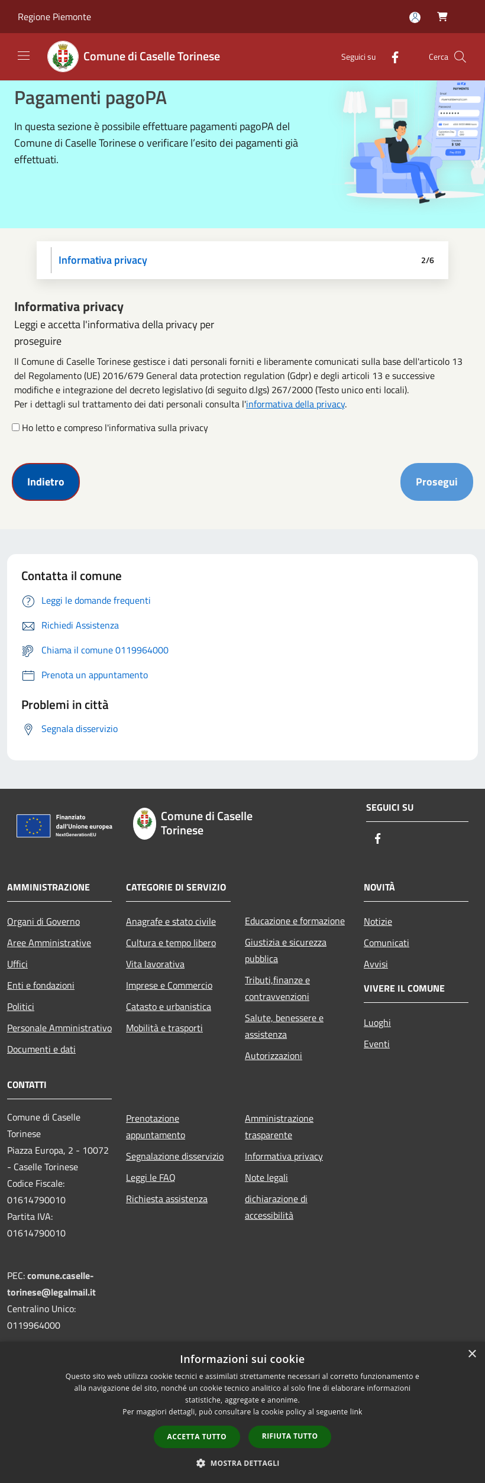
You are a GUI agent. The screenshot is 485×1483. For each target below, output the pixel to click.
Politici (20, 1006)
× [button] (471, 1354)
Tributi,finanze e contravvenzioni (277, 988)
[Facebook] (390, 56)
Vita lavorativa (155, 964)
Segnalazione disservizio (175, 1156)
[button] (242, 1463)
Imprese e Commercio (169, 985)
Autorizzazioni (273, 1055)
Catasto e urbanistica (168, 1006)
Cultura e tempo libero (171, 942)
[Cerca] (460, 57)
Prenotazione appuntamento (155, 1126)
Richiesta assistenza (167, 1198)
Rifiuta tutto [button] (290, 1436)
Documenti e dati (41, 1049)
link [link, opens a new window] (356, 1412)
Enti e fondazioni (41, 985)
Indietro (45, 482)
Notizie (378, 921)
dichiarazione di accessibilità (276, 1206)
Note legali (266, 1177)
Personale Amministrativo (59, 1028)
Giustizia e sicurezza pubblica (285, 950)
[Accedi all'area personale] (415, 17)
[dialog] (242, 1412)
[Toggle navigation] (24, 55)
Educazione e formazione (295, 921)
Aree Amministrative (49, 942)
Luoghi (377, 1022)
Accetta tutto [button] (197, 1437)
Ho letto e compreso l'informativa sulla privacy (115, 427)
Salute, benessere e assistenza (284, 1026)
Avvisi (376, 964)
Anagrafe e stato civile (171, 921)
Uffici (17, 964)
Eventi (377, 1044)
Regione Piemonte (54, 16)
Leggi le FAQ (151, 1177)
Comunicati (386, 942)
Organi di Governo (43, 921)
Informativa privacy (284, 1156)
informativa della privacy (295, 404)
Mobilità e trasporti (164, 1028)
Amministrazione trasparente (279, 1126)
